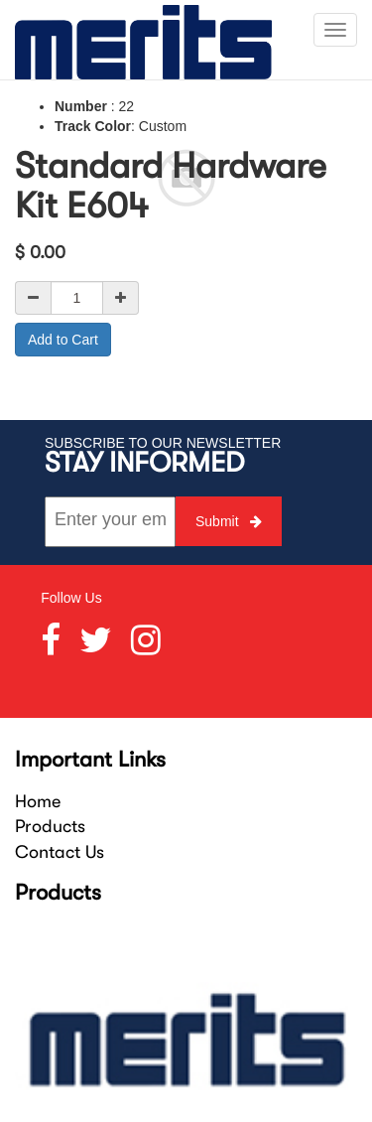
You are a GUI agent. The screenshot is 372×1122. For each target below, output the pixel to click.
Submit (228, 521)
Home (38, 801)
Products (50, 826)
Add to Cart (63, 340)
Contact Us (59, 852)
